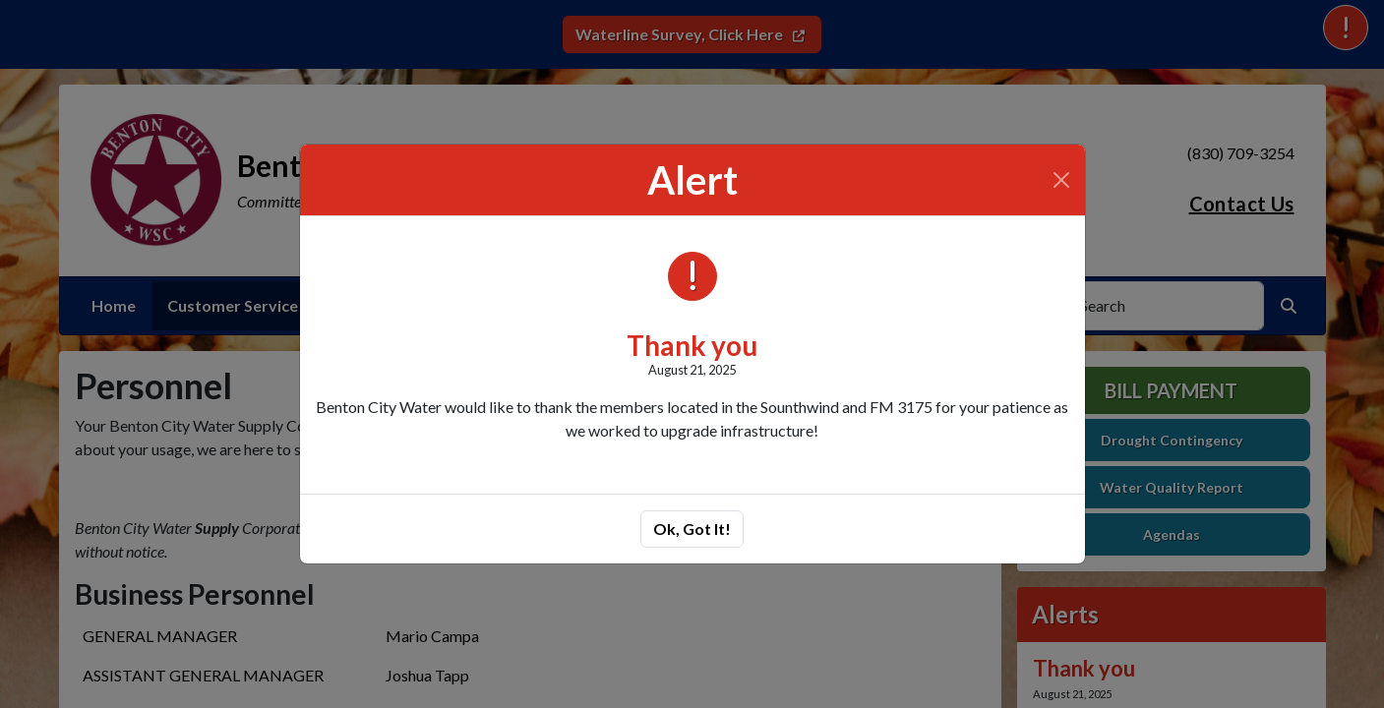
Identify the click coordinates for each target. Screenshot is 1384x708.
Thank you (692, 345)
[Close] (1061, 180)
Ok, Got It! (692, 528)
